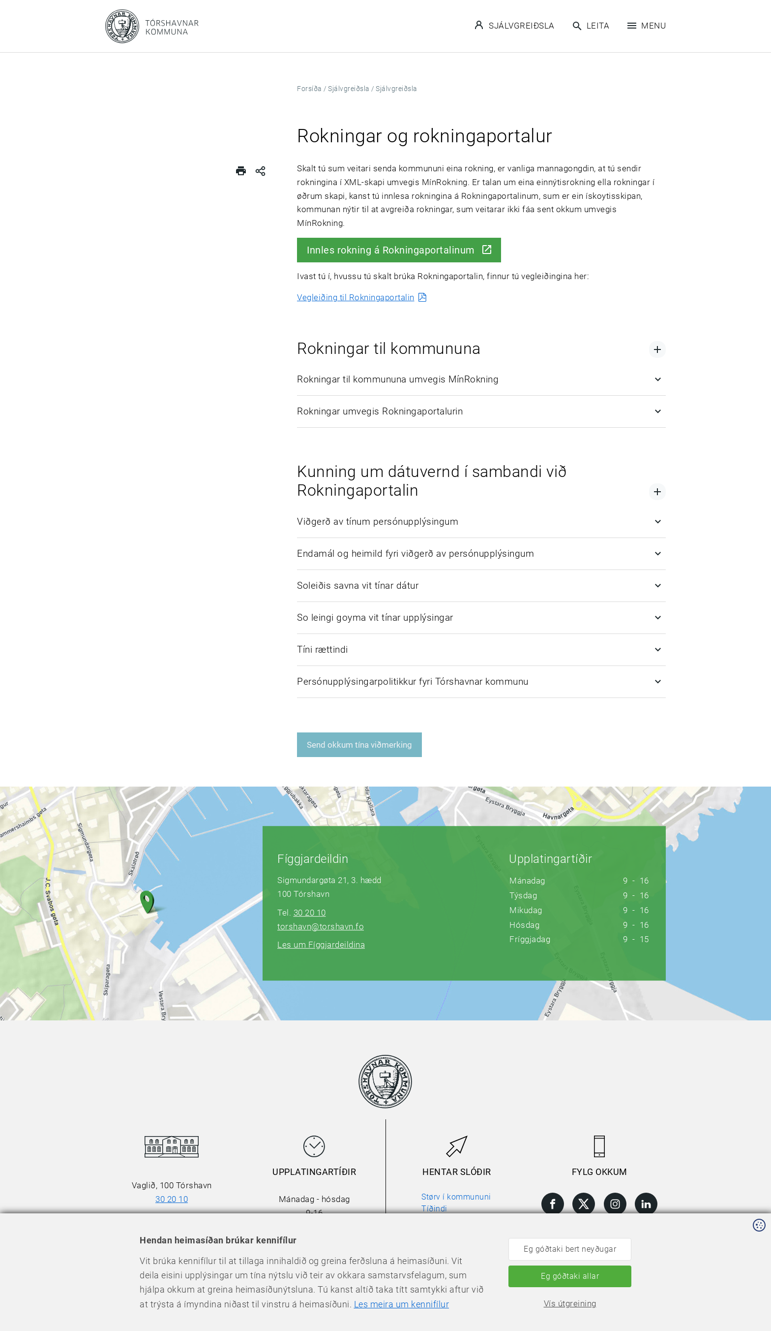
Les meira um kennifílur (315, 1317)
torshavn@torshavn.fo (320, 926)
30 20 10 (310, 913)
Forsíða (309, 89)
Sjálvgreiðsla (515, 25)
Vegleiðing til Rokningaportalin (356, 297)
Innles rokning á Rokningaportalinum (391, 250)
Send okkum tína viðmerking (359, 745)
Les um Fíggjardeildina (321, 945)
